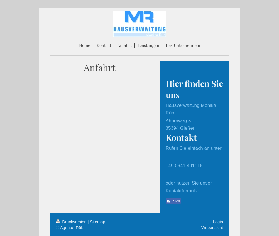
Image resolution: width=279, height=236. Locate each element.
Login (218, 221)
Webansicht (212, 227)
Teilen (173, 201)
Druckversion (72, 221)
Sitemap (97, 221)
